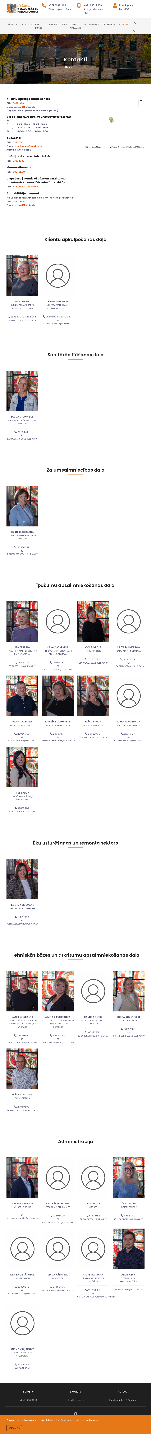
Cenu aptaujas (75, 26)
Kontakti (124, 24)
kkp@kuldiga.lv (75, 1400)
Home (68, 66)
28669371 (57, 733)
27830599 (21, 1106)
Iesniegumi (110, 24)
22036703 (21, 733)
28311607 (128, 733)
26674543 (32, 186)
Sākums (12, 24)
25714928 (22, 662)
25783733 (21, 432)
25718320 (22, 808)
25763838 (92, 1290)
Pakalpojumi (57, 24)
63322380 (19, 186)
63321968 (22, 917)
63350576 (57, 1286)
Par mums (38, 26)
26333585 (92, 659)
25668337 (57, 662)
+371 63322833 (93, 5)
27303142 (22, 1364)
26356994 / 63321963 (22, 316)
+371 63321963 (57, 5)
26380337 (21, 547)
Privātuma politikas (72, 1420)
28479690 (22, 1035)
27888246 (21, 1286)
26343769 (128, 659)
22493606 (57, 1215)
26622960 (92, 733)
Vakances (94, 24)
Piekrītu (14, 1428)
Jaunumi (25, 24)
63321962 (93, 1215)
